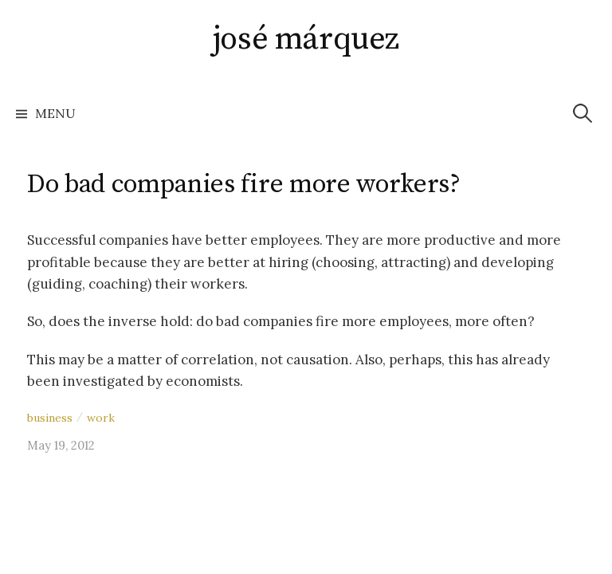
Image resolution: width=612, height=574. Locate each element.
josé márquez (306, 39)
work (101, 418)
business (50, 418)
